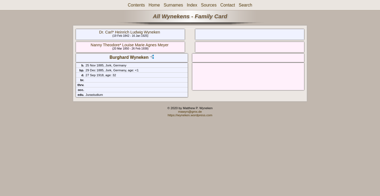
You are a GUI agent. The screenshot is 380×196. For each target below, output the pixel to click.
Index (192, 5)
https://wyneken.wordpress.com (190, 115)
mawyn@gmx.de (190, 111)
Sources (209, 5)
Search (245, 5)
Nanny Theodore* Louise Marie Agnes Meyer (130, 45)
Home (154, 5)
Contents (136, 5)
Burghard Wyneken (129, 57)
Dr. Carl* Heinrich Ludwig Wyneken (129, 32)
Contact (227, 5)
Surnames (173, 5)
